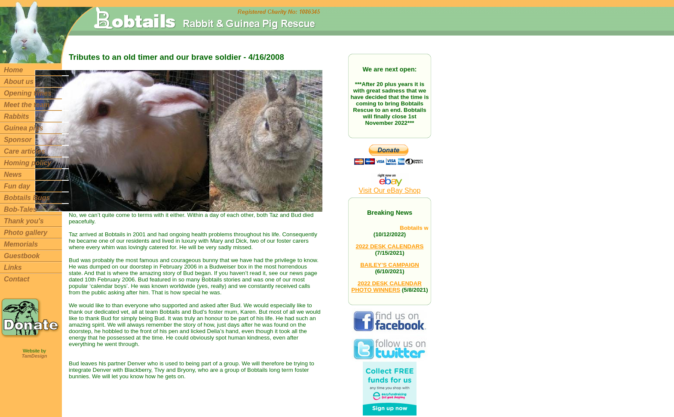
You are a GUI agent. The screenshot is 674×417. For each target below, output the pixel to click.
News (13, 174)
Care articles (24, 151)
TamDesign (34, 355)
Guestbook (22, 255)
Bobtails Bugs (27, 197)
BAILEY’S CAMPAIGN (389, 265)
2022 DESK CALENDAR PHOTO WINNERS (386, 286)
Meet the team (27, 104)
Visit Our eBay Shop (390, 187)
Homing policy (27, 163)
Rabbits (16, 116)
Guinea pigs (23, 128)
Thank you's (24, 221)
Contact (17, 279)
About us (19, 81)
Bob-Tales (20, 209)
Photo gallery (25, 232)
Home (13, 70)
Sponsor (18, 139)
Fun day (17, 186)
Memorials (21, 244)
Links (13, 267)
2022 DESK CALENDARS (390, 246)
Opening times (28, 93)
